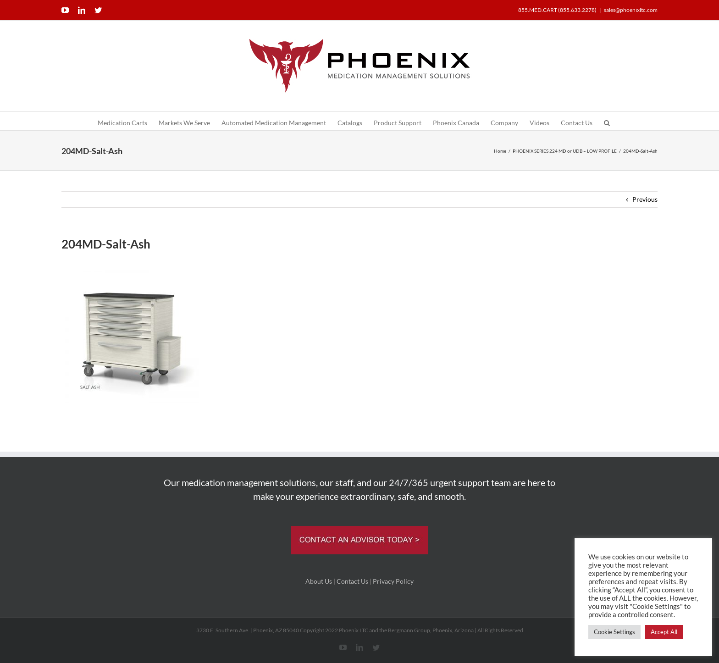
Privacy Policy (393, 581)
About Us (318, 581)
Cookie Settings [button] (614, 631)
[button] (607, 121)
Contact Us (352, 581)
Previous (645, 199)
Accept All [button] (664, 631)
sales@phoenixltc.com (631, 9)
